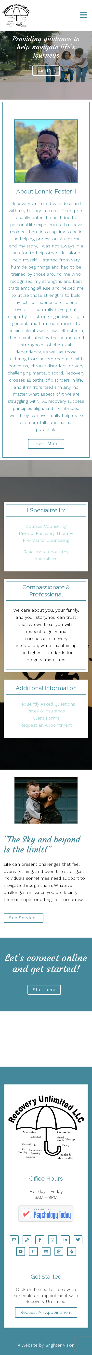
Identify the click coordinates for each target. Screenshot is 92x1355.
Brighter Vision (60, 1345)
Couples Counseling (46, 526)
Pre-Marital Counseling (46, 540)
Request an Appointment (46, 725)
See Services (23, 918)
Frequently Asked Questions (46, 704)
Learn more (46, 71)
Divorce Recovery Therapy (46, 533)
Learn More (46, 443)
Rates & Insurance (46, 710)
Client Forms (46, 718)
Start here (44, 989)
